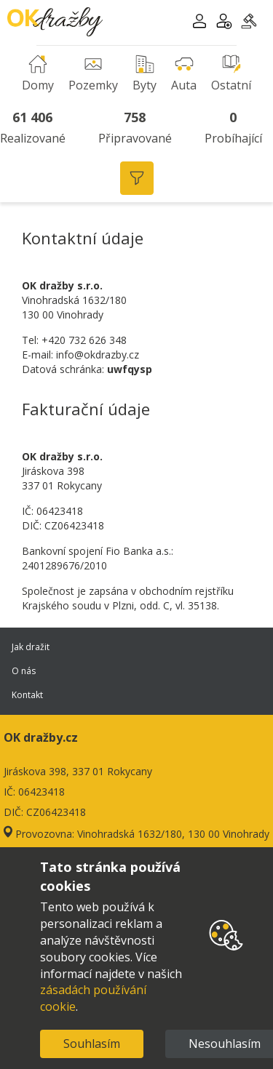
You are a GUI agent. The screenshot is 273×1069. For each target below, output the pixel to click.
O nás (136, 671)
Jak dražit (136, 647)
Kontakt (136, 695)
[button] (199, 23)
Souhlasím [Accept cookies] (91, 1044)
